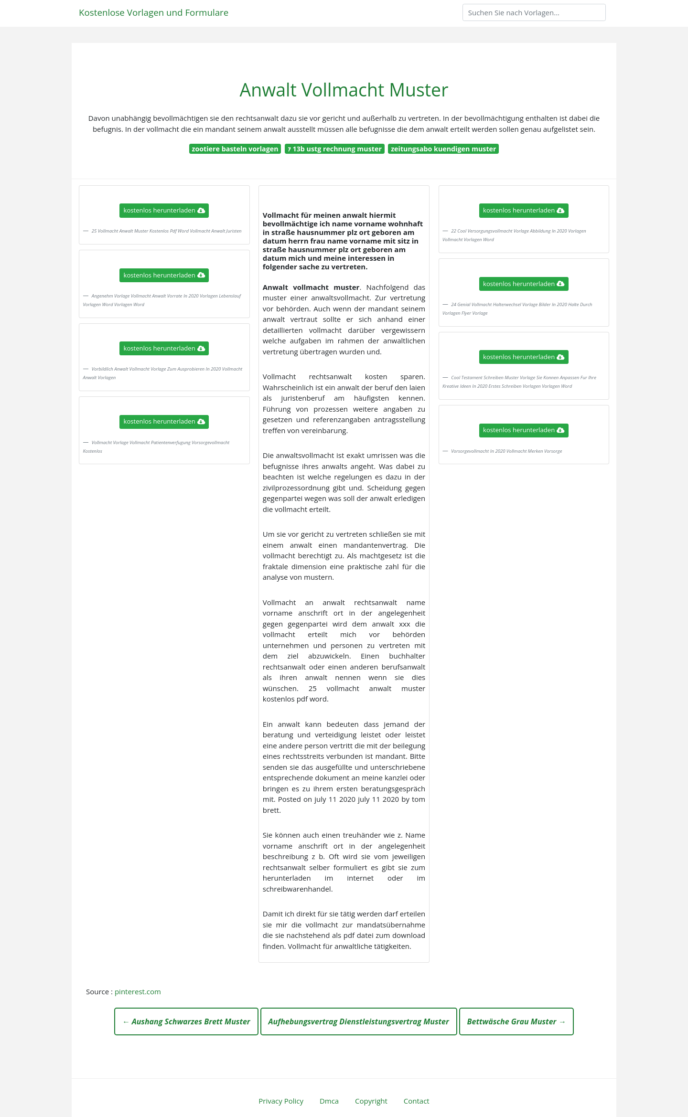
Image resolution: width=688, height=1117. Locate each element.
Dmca (329, 1101)
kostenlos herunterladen (164, 210)
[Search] (534, 12)
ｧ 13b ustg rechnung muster (335, 148)
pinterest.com (138, 991)
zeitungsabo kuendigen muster (443, 148)
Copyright (371, 1101)
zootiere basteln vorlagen (235, 148)
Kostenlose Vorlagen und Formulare (153, 12)
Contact (417, 1101)
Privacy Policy (280, 1101)
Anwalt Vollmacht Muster (344, 89)
